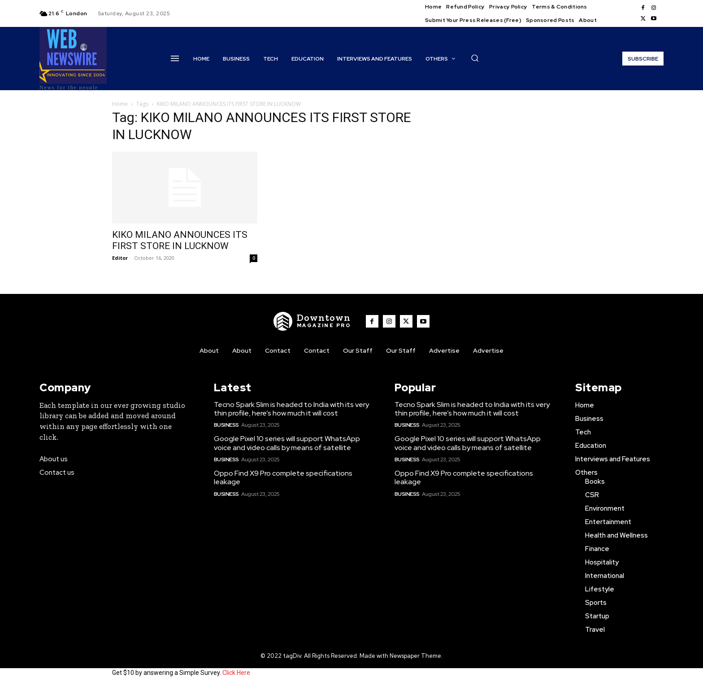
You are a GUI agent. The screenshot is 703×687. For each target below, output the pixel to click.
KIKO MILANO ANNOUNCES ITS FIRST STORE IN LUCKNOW (179, 240)
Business (226, 425)
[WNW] (312, 321)
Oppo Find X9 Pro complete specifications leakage (283, 477)
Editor (120, 257)
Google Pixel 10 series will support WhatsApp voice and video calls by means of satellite (287, 443)
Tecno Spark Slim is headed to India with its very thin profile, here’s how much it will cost (291, 409)
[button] (475, 58)
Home (120, 104)
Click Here (236, 672)
